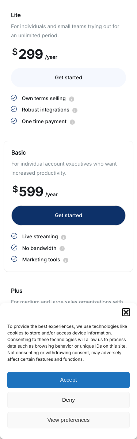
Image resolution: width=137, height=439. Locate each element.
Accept (68, 379)
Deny (68, 400)
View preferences (68, 420)
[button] (126, 312)
